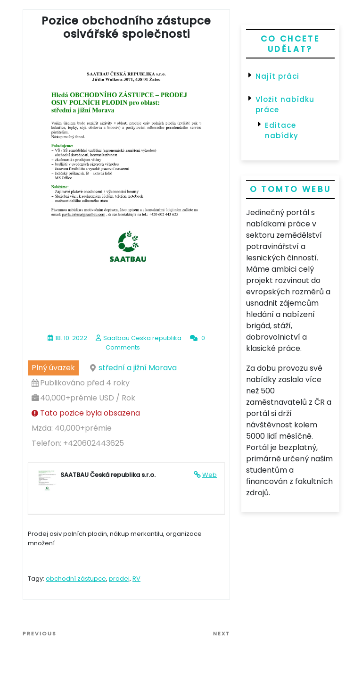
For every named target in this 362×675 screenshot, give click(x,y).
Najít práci (277, 76)
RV (136, 578)
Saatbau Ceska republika (142, 337)
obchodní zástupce (76, 578)
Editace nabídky (281, 130)
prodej (119, 578)
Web (209, 474)
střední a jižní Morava (138, 367)
